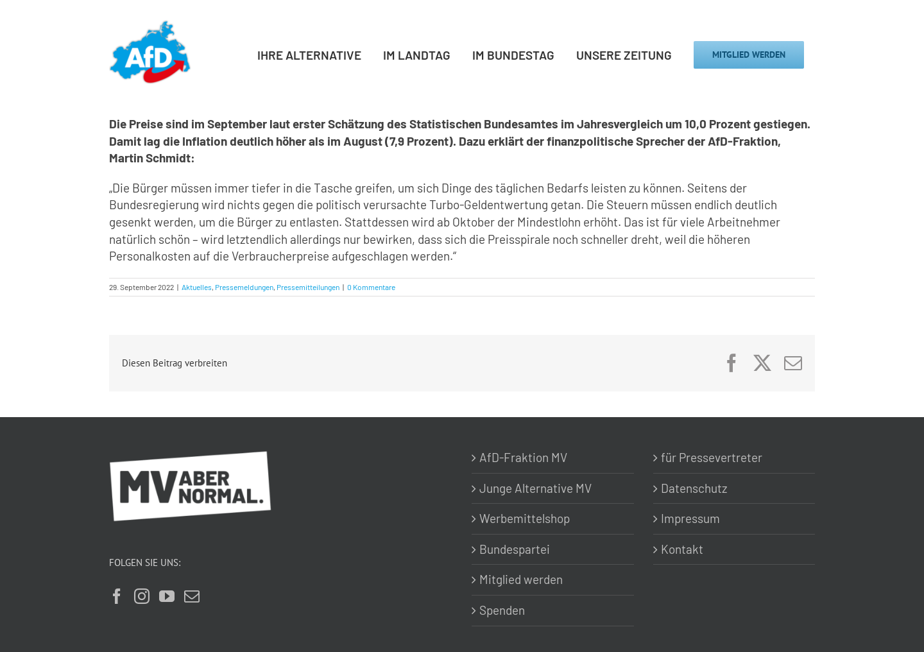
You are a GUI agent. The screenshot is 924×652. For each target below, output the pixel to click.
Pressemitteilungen (308, 286)
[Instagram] (142, 596)
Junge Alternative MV (535, 488)
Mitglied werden (521, 579)
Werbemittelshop (524, 518)
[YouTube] (167, 596)
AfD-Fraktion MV (523, 457)
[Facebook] (116, 596)
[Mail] (192, 596)
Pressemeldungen (244, 286)
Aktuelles (197, 286)
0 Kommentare (371, 286)
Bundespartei (514, 549)
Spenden (502, 610)
